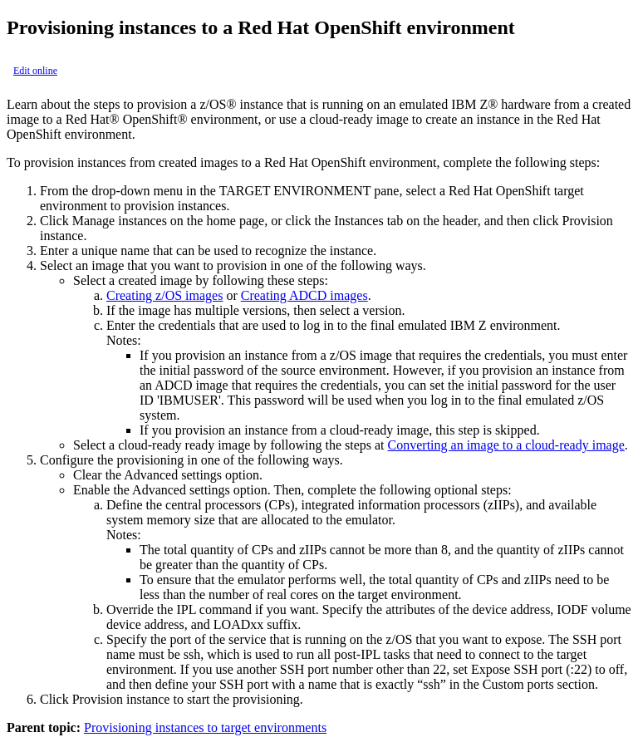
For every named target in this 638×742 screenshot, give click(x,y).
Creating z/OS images (164, 295)
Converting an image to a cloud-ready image (506, 445)
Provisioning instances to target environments (205, 727)
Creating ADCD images (304, 295)
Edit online (35, 70)
